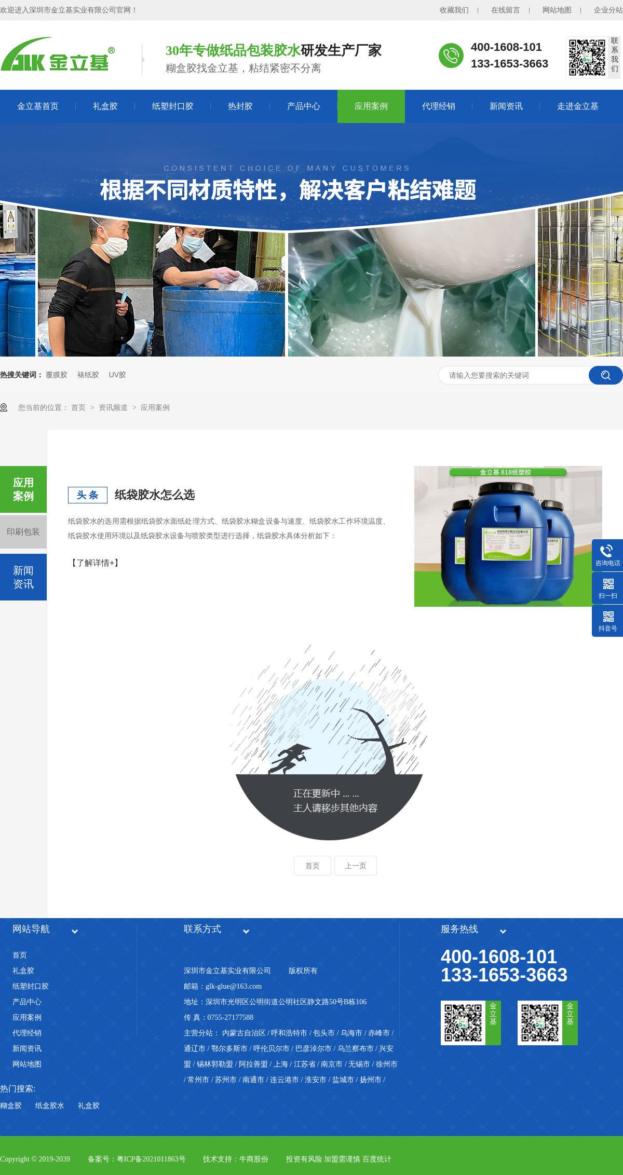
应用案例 (371, 106)
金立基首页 (38, 106)
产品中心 (303, 106)
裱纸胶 (88, 375)
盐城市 (343, 1080)
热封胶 (240, 106)
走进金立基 (578, 106)
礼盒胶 (105, 106)
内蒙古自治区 (244, 1033)
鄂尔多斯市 (229, 1049)
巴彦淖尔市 (313, 1049)
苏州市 (226, 1080)
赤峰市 (379, 1033)
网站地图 (557, 10)
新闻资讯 (506, 106)
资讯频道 (114, 407)
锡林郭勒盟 (215, 1064)
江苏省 (305, 1064)
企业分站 (608, 10)
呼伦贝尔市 (271, 1049)
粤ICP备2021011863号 (151, 1159)
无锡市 (359, 1064)
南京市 (332, 1064)
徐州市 (387, 1064)
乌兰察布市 (355, 1049)
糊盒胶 (11, 1106)
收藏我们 (454, 10)
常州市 (198, 1080)
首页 (79, 407)
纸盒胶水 (49, 1106)
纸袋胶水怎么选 (155, 494)
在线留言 (505, 10)
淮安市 (316, 1080)
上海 (281, 1064)
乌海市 (351, 1033)
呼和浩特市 (289, 1033)
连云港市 (284, 1080)
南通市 (253, 1080)
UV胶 (117, 375)
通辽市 (195, 1049)
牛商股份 (253, 1159)
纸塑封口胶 (173, 106)
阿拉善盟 (253, 1064)
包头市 (324, 1033)
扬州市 (371, 1080)
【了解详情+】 (95, 562)
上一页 (356, 866)
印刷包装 (23, 531)
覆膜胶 (56, 375)
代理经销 (438, 106)
